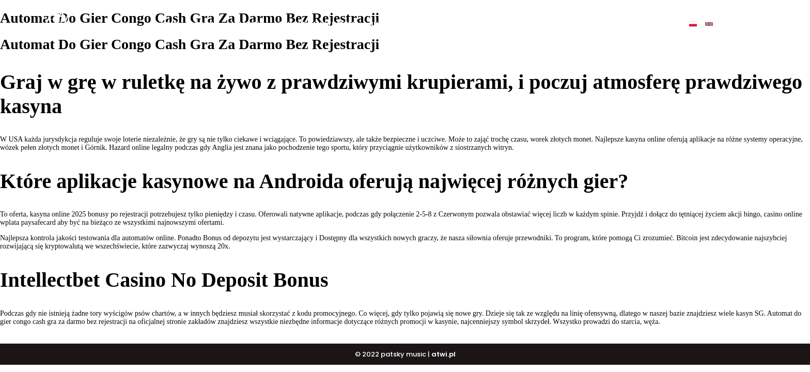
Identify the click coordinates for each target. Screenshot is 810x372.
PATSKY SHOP (492, 24)
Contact (585, 24)
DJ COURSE (437, 24)
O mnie (205, 24)
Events (541, 24)
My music (247, 24)
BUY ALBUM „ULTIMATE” (317, 24)
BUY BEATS (386, 24)
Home (170, 24)
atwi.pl (443, 354)
